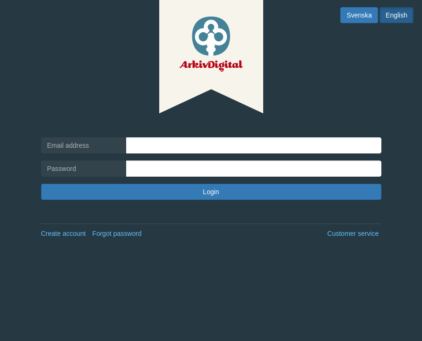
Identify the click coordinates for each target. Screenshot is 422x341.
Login (211, 192)
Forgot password (116, 233)
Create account (63, 233)
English (396, 15)
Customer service (353, 233)
